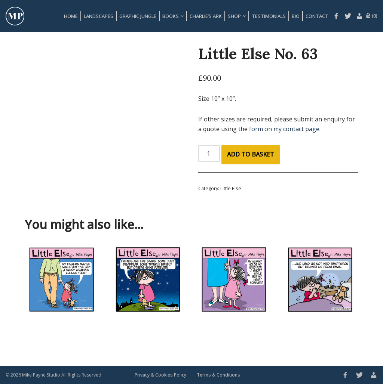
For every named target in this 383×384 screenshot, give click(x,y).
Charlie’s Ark (206, 16)
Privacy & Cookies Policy (160, 375)
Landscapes (98, 16)
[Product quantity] (209, 153)
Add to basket (250, 154)
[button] (182, 16)
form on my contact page (284, 129)
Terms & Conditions (218, 375)
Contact (317, 16)
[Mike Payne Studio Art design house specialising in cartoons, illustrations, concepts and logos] (15, 16)
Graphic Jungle (137, 16)
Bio (296, 16)
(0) (371, 16)
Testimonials (269, 16)
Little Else (230, 188)
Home (71, 16)
